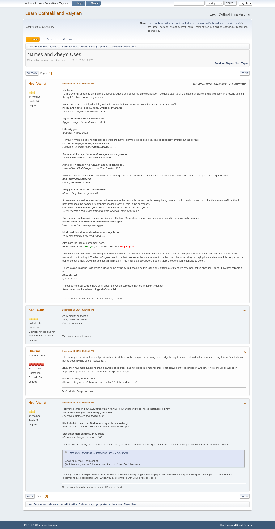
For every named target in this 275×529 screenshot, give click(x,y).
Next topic (241, 63)
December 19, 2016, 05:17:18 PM (78, 402)
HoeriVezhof (37, 83)
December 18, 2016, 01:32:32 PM (78, 84)
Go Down (32, 73)
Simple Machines (49, 525)
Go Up (30, 496)
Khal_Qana (37, 309)
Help (222, 525)
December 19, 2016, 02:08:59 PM (78, 351)
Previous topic (223, 63)
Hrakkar (34, 351)
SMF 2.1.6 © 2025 (31, 525)
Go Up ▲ (247, 525)
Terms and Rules (234, 525)
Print (244, 73)
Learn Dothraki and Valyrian (53, 13)
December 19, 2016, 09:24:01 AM (78, 310)
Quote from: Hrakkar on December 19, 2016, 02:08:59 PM (98, 453)
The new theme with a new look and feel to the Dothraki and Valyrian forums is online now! (194, 23)
